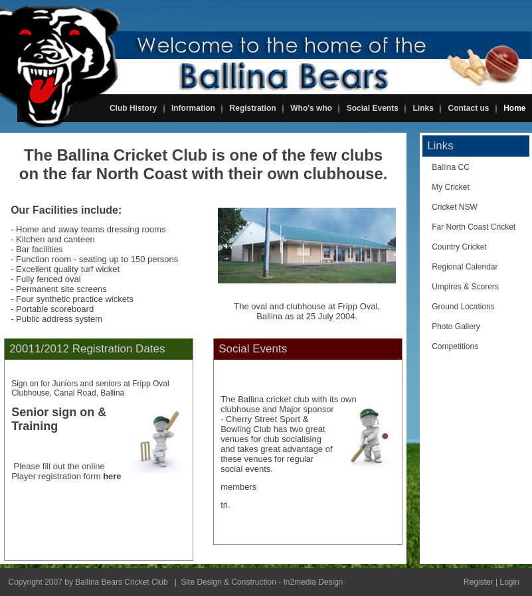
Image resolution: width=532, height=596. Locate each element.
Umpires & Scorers (465, 286)
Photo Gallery (456, 326)
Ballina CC (451, 167)
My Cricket (451, 187)
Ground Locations (463, 306)
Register (478, 582)
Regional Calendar (464, 266)
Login (509, 582)
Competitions (455, 346)
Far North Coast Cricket (473, 227)
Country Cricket (459, 247)
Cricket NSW (455, 207)
